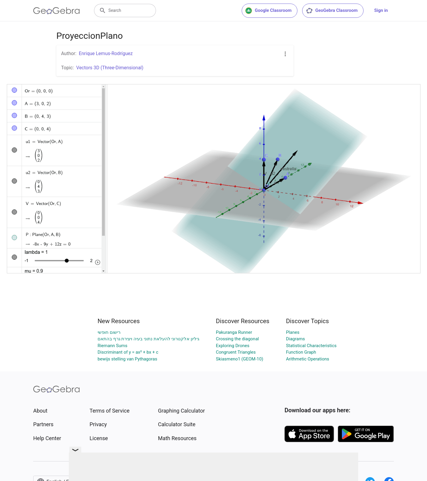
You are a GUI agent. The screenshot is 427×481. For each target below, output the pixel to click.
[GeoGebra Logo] (56, 10)
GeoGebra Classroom (332, 10)
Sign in (381, 10)
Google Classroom (268, 10)
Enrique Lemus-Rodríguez (106, 53)
